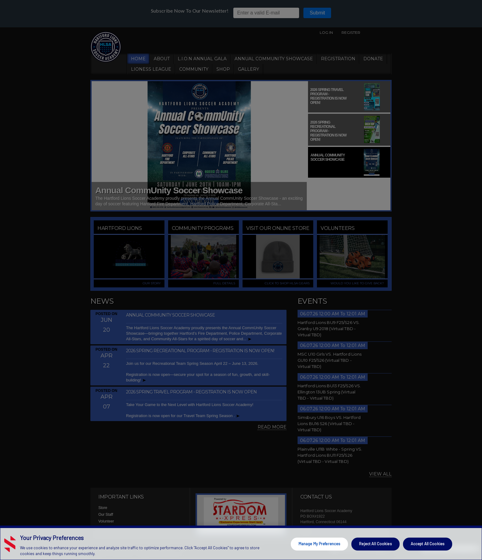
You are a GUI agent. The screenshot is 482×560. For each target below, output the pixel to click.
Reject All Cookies (375, 543)
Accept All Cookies (427, 543)
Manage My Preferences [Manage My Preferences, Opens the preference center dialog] (319, 543)
